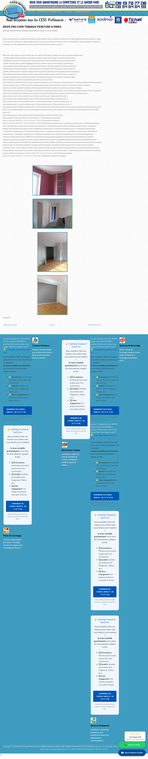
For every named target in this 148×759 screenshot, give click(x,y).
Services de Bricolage (129, 345)
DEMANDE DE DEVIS (82, 13)
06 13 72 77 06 (132, 745)
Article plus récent (10, 324)
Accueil (52, 324)
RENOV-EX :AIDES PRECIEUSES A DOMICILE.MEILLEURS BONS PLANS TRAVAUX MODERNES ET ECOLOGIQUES (55, 746)
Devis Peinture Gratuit (132, 753)
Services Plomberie (100, 725)
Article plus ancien (94, 324)
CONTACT (68, 12)
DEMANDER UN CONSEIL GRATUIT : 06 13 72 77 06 (16, 410)
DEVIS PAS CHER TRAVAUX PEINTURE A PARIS (32, 26)
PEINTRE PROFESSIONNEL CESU (50, 13)
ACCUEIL (32, 12)
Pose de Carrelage (12, 535)
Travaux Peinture (40, 345)
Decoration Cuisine (71, 450)
